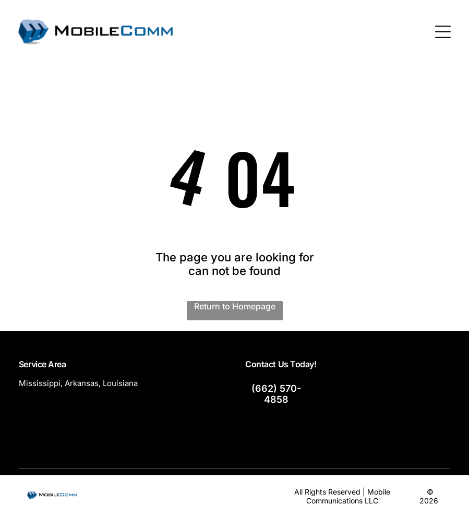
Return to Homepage (234, 306)
